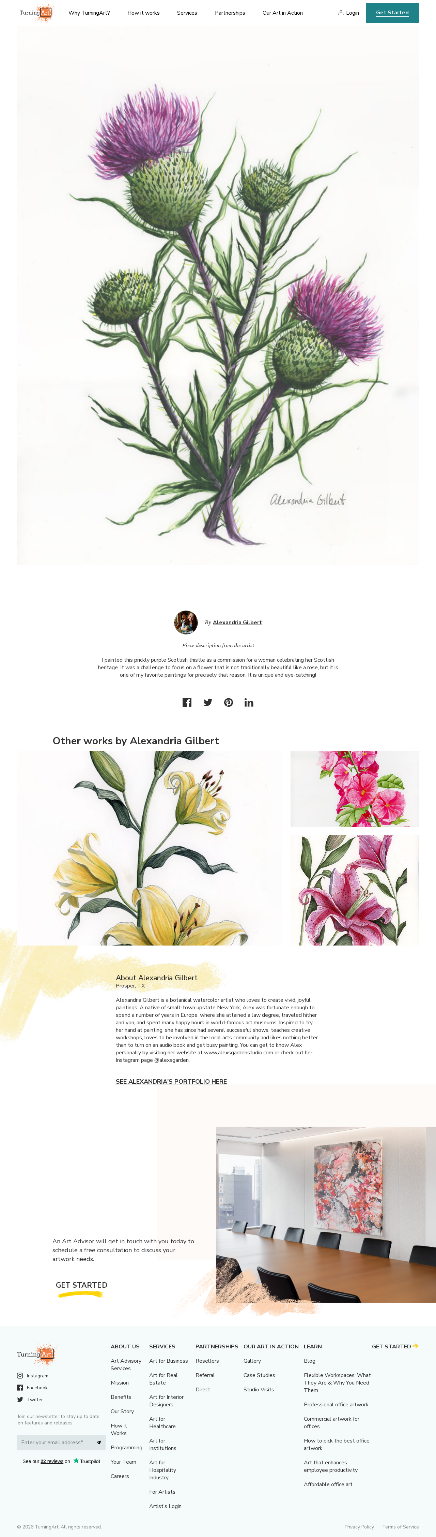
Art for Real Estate (163, 1379)
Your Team (123, 1462)
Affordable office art (328, 1484)
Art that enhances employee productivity (331, 1466)
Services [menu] (187, 13)
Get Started (392, 12)
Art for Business (168, 1361)
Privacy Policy (359, 1527)
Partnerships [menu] (230, 13)
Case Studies (259, 1375)
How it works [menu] (143, 13)
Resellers (207, 1361)
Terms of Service (400, 1527)
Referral (205, 1375)
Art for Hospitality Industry (162, 1470)
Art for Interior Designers (166, 1400)
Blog (309, 1361)
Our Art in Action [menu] (283, 13)
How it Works (119, 1429)
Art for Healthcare (162, 1422)
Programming (126, 1447)
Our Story (122, 1411)
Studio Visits (259, 1389)
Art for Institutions (162, 1444)
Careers (120, 1476)
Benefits (121, 1397)
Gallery (252, 1361)
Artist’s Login (165, 1506)
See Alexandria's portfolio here (171, 1082)
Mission (120, 1383)
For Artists (162, 1492)
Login (352, 13)
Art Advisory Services (126, 1364)
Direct (203, 1389)
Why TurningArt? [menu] (89, 13)
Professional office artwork (336, 1404)
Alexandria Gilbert (237, 622)
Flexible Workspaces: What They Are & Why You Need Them (337, 1383)
